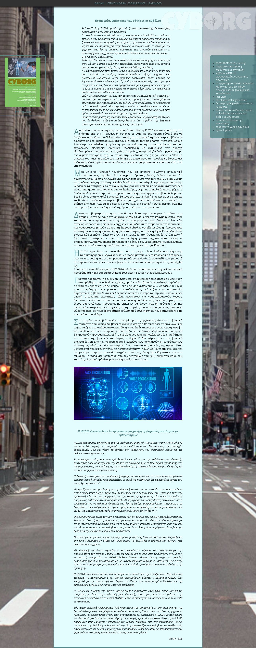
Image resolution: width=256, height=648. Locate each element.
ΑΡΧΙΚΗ (99, 3)
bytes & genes (224, 130)
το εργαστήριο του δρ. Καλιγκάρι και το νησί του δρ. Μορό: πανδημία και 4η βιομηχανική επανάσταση (235, 88)
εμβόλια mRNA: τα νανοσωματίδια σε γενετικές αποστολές (232, 77)
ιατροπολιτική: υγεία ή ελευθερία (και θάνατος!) (230, 68)
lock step (221, 96)
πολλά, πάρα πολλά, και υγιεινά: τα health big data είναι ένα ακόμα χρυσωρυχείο (234, 113)
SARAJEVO (155, 3)
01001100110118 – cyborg (230, 63)
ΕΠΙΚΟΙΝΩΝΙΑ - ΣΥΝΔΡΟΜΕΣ (126, 3)
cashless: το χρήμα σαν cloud (232, 127)
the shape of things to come (231, 100)
